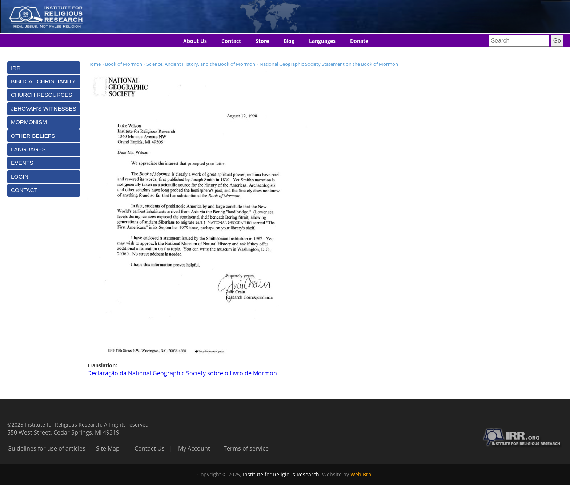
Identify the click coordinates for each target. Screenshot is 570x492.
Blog (289, 40)
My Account (194, 448)
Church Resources (41, 95)
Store (262, 40)
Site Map (108, 448)
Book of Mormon (123, 64)
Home (94, 64)
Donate (359, 40)
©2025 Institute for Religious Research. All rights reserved (78, 424)
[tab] (43, 67)
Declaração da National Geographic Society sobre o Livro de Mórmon (182, 373)
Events (22, 163)
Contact (231, 40)
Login (19, 176)
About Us (195, 40)
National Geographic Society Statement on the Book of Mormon (329, 64)
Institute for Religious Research (281, 474)
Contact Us (150, 448)
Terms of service (246, 448)
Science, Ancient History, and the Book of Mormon (200, 64)
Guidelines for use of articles (46, 448)
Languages (322, 40)
